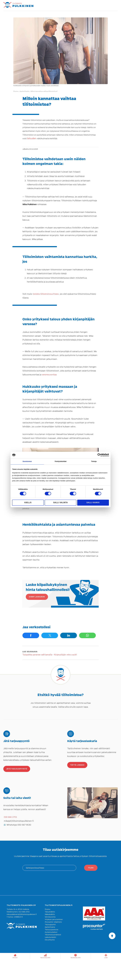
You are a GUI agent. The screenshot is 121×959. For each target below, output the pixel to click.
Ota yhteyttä (50, 940)
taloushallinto (45, 956)
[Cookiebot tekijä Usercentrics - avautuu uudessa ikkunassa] (99, 455)
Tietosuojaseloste (51, 930)
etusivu (15, 956)
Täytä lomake (77, 765)
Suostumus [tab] (27, 461)
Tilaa (91, 868)
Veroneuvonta (50, 917)
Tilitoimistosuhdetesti (53, 935)
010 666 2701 (10, 817)
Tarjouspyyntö (50, 925)
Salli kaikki (93, 502)
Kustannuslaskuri (51, 932)
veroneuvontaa (49, 374)
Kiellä (28, 502)
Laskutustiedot (50, 937)
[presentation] (60, 882)
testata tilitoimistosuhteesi (46, 294)
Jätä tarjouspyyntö (16, 769)
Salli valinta (60, 502)
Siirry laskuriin (37, 597)
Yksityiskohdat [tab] (60, 461)
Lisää (106, 956)
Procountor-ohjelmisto (53, 922)
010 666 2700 (24, 912)
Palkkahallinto (50, 914)
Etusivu (47, 909)
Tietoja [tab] (94, 461)
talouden (32, 138)
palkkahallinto (76, 956)
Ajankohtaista (50, 927)
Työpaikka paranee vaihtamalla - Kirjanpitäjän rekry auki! (49, 654)
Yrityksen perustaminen (54, 919)
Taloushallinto (50, 912)
